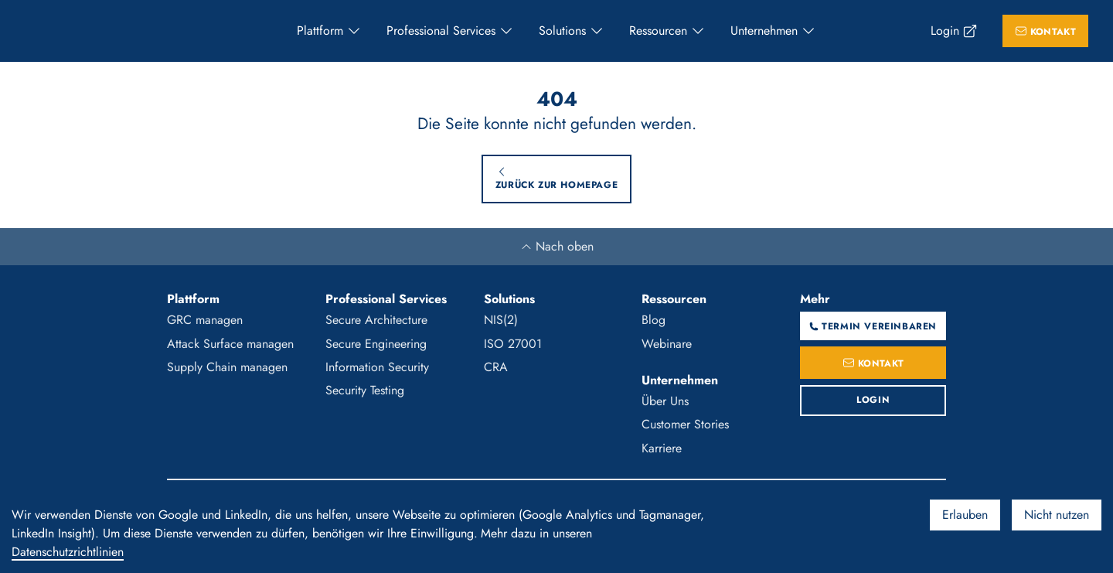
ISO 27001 (513, 344)
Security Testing (364, 390)
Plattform (320, 30)
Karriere (662, 448)
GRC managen (205, 320)
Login (945, 30)
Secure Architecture (376, 320)
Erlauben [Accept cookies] (965, 515)
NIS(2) (501, 320)
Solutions (562, 30)
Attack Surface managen (230, 344)
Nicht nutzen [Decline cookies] (1056, 515)
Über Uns (665, 401)
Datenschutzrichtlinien (68, 552)
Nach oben (557, 246)
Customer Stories (685, 424)
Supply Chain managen (227, 367)
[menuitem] (329, 30)
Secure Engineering (376, 344)
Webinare (667, 344)
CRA (496, 367)
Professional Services (440, 30)
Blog (653, 320)
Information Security (377, 367)
